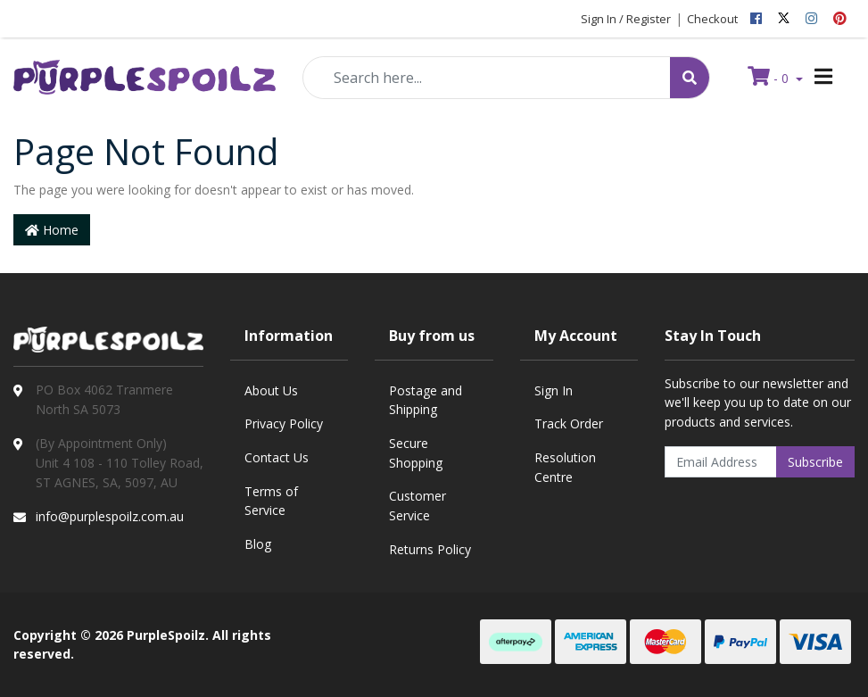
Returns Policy (430, 549)
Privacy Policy (283, 423)
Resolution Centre (565, 467)
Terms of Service (271, 501)
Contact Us (276, 457)
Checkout (712, 19)
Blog (257, 543)
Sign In (553, 390)
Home (52, 229)
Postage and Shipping (425, 400)
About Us (271, 390)
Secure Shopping (415, 453)
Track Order (568, 423)
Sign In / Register (626, 19)
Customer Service (417, 505)
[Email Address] (721, 461)
